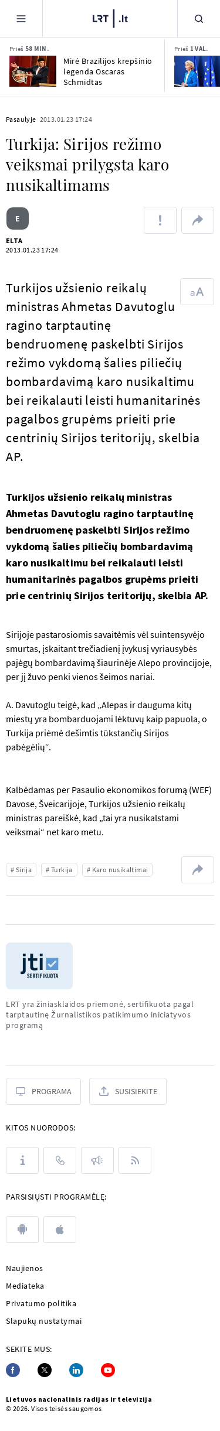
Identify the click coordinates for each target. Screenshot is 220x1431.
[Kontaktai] (59, 1160)
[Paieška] (199, 18)
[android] (22, 1229)
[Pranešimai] (97, 1160)
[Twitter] (45, 1370)
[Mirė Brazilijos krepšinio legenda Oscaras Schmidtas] (32, 71)
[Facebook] (13, 1370)
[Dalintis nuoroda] (197, 220)
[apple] (59, 1229)
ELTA (14, 240)
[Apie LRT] (22, 1160)
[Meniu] (21, 18)
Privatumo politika (41, 1303)
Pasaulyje (21, 119)
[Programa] (43, 1091)
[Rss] (135, 1160)
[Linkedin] (76, 1370)
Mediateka (25, 1285)
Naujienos (24, 1268)
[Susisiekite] (128, 1091)
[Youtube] (108, 1370)
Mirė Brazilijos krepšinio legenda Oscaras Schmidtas (108, 71)
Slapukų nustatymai (44, 1321)
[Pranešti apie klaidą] (160, 220)
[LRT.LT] (110, 17)
